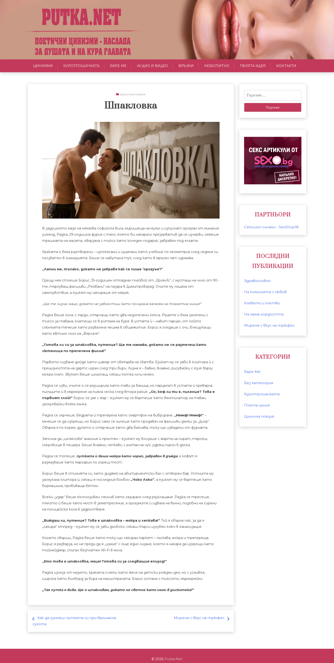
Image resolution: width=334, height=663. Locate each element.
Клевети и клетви (261, 303)
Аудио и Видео (152, 66)
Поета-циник (256, 405)
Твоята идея (253, 66)
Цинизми (43, 66)
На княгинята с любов (264, 292)
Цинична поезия (132, 94)
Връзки (186, 66)
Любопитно (216, 66)
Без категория (257, 383)
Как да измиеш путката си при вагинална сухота (82, 618)
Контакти (286, 66)
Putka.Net (173, 653)
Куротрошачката (81, 66)
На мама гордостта (262, 314)
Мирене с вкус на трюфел (200, 618)
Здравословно (256, 281)
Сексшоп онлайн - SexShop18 (269, 227)
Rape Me (118, 66)
